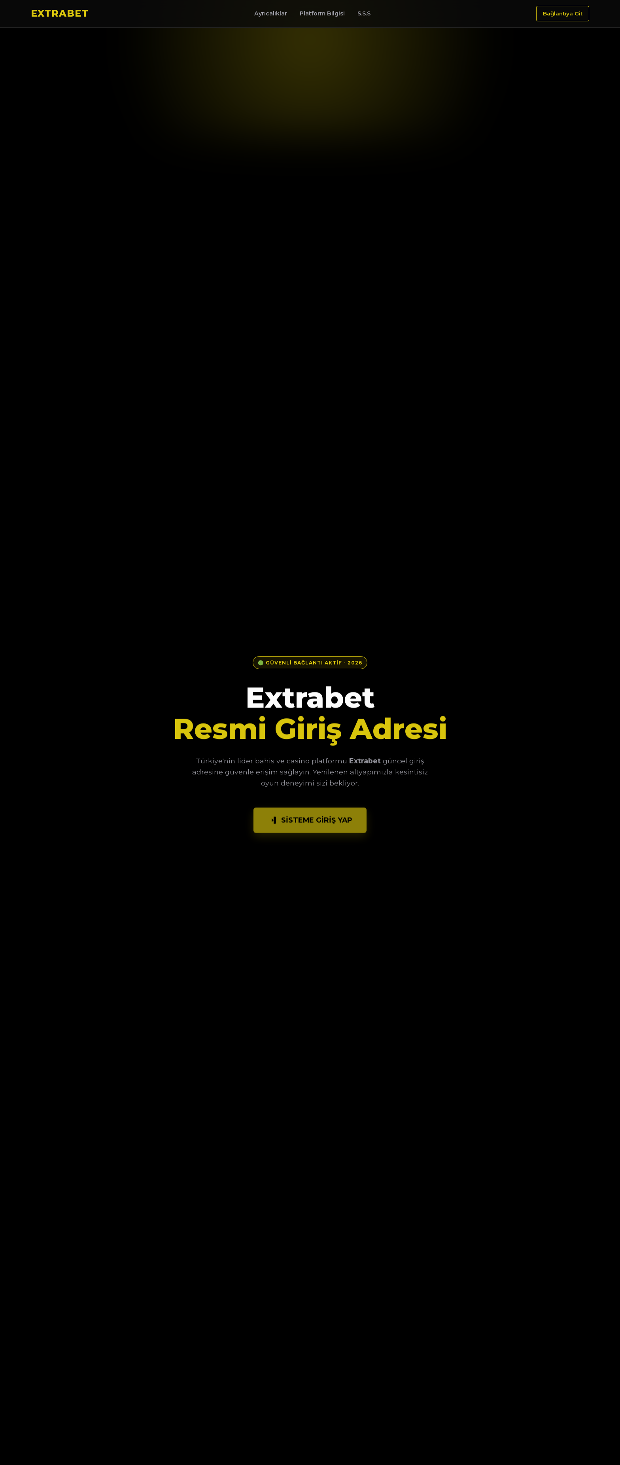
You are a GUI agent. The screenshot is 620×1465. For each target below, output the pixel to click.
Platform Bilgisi (322, 13)
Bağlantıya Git (562, 13)
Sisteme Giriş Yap (310, 823)
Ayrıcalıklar (270, 13)
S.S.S (363, 13)
